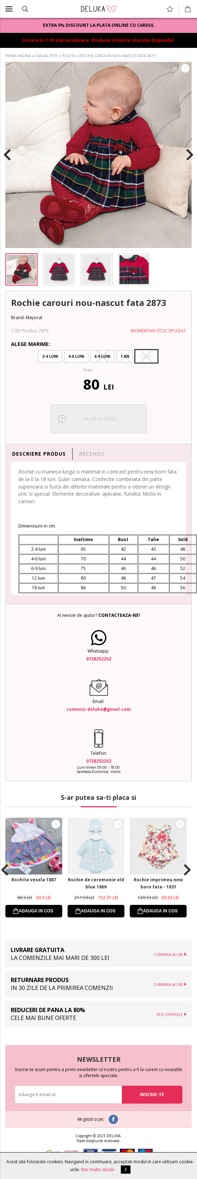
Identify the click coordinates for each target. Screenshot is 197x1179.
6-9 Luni (102, 356)
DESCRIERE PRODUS (39, 453)
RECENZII (91, 453)
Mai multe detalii (97, 1169)
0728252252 (98, 659)
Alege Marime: (30, 344)
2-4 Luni (50, 356)
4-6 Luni (76, 356)
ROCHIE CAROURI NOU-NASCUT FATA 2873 (117, 55)
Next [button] (190, 155)
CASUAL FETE (46, 55)
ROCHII (68, 55)
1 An (124, 356)
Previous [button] (7, 155)
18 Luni (146, 356)
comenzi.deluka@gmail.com (99, 709)
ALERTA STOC (101, 419)
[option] (98, 155)
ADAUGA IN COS (36, 910)
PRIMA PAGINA (18, 55)
